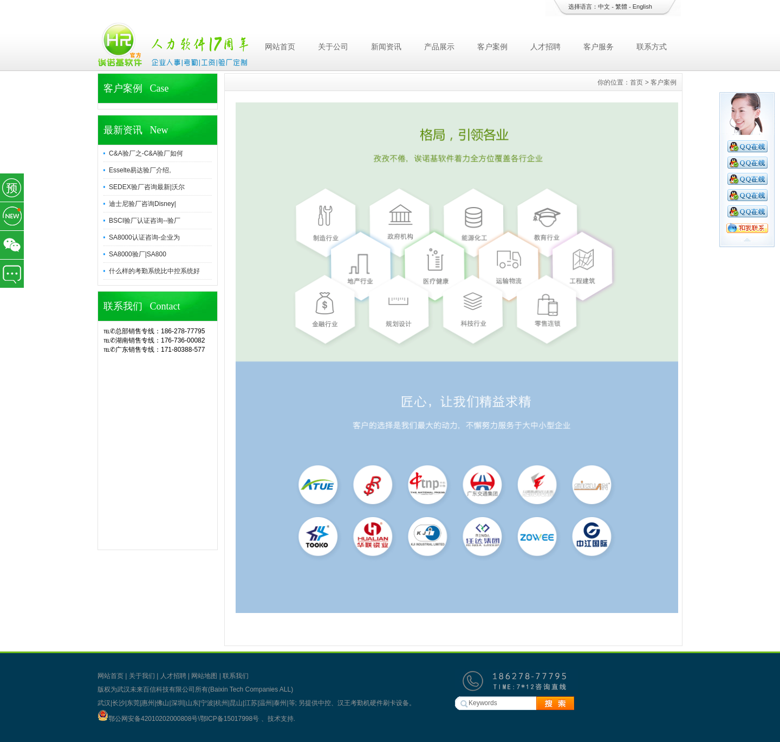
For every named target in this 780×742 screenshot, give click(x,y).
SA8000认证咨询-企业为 (144, 237)
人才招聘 (545, 46)
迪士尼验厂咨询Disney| (142, 204)
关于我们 (142, 676)
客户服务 (598, 46)
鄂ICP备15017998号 (230, 718)
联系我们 (236, 676)
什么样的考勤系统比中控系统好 (154, 271)
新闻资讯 (386, 46)
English (642, 6)
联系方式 (651, 46)
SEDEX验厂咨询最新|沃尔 (147, 187)
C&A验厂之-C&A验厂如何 (146, 153)
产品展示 (439, 46)
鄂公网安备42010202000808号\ (149, 718)
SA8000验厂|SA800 (137, 254)
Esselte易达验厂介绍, (140, 170)
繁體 (621, 6)
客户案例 (492, 46)
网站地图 (204, 676)
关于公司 (333, 46)
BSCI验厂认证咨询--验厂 (144, 220)
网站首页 (280, 46)
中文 (604, 6)
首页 (636, 82)
